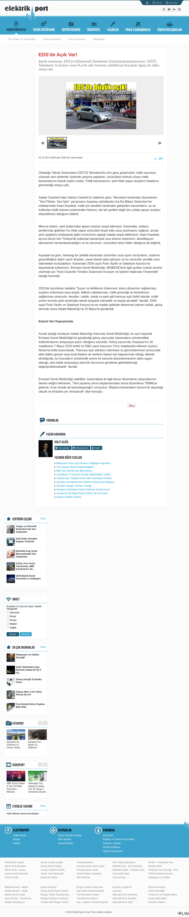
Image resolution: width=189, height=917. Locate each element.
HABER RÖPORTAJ (16, 26)
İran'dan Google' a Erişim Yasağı (74, 485)
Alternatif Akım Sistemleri (124, 895)
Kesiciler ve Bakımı (122, 887)
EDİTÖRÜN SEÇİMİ (22, 519)
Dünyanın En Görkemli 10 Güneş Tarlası (16, 743)
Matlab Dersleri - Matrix (16, 887)
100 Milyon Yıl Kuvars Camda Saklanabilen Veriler (83, 474)
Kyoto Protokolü (49, 887)
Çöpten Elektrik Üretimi (68, 497)
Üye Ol (159, 3)
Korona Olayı (119, 877)
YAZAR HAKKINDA (55, 434)
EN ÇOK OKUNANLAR (23, 647)
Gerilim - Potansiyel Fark (160, 862)
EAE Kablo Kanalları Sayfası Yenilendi (22, 541)
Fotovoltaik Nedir (120, 874)
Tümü (43, 518)
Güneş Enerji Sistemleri (16, 874)
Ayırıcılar (116, 891)
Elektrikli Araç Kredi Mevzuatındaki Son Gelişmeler (22, 554)
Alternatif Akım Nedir (122, 902)
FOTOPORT (18, 723)
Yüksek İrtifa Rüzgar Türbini (54, 902)
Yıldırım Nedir (11, 877)
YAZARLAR (113, 26)
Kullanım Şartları (112, 843)
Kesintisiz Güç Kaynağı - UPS (163, 870)
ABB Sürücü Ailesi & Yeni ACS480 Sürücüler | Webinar (16, 786)
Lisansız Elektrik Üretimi (53, 870)
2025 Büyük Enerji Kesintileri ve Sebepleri (24, 579)
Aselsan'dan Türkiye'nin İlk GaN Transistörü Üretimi (84, 478)
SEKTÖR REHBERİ (71, 26)
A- (155, 158)
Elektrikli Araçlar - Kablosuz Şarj (128, 870)
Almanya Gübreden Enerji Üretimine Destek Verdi (83, 489)
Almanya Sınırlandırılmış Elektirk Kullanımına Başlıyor (85, 482)
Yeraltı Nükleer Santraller (89, 874)
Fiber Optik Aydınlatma (123, 862)
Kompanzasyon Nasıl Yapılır (91, 866)
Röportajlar (99, 39)
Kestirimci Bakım (156, 902)
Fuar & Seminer (77, 39)
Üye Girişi (173, 3)
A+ (161, 158)
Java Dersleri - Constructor (18, 898)
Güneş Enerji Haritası (51, 866)
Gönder (12, 634)
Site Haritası (64, 839)
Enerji (13, 616)
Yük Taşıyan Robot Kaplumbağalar (75, 467)
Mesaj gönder (82, 448)
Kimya (13, 620)
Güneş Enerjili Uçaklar (52, 862)
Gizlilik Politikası (111, 847)
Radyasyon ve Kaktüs (159, 877)
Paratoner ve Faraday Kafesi (162, 895)
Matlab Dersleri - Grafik (16, 891)
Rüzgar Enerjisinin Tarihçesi (54, 898)
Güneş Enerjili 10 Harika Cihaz (24, 682)
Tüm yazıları (64, 448)
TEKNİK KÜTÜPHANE (44, 26)
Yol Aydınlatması (85, 862)
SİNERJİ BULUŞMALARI (169, 26)
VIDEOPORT (18, 765)
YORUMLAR (52, 420)
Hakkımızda (19, 835)
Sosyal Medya (65, 843)
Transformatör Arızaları (88, 895)
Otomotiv (14, 612)
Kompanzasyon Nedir (87, 870)
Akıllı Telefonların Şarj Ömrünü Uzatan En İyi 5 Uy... (24, 670)
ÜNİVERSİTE (93, 26)
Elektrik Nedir (155, 866)
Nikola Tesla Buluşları (15, 866)
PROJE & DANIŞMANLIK (138, 26)
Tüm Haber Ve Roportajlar (21, 39)
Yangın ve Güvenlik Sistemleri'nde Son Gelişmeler (21, 529)
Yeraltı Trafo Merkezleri (52, 874)
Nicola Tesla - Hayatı (15, 870)
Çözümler (108, 835)
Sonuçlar (26, 634)
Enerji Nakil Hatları (157, 898)
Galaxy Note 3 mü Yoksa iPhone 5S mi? (24, 695)
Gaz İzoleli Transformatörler (90, 891)
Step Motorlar (83, 877)
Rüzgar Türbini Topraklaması (55, 895)
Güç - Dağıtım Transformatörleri (92, 902)
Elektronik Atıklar (49, 877)
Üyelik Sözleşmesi (113, 851)
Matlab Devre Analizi (15, 895)
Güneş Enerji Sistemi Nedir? (55, 891)
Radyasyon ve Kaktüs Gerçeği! (23, 657)
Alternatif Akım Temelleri (124, 898)
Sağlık (13, 627)
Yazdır (97, 448)
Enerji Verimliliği (156, 891)
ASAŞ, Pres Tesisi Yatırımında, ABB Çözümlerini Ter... (21, 566)
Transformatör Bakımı (87, 898)
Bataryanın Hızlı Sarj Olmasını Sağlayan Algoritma (83, 463)
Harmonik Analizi (156, 887)
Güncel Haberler (52, 39)
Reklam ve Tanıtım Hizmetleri (119, 839)
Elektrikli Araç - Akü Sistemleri (127, 866)
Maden (13, 623)
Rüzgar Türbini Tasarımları (90, 887)
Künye (16, 839)
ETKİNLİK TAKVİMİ (22, 806)
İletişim (17, 843)
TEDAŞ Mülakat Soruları (160, 874)
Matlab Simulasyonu (15, 902)
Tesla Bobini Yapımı (14, 862)
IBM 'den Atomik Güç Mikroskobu (74, 470)
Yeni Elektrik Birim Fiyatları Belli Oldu (26, 707)
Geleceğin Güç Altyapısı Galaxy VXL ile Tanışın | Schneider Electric (37, 786)
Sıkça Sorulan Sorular (70, 835)
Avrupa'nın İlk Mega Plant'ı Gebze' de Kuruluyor (82, 493)
